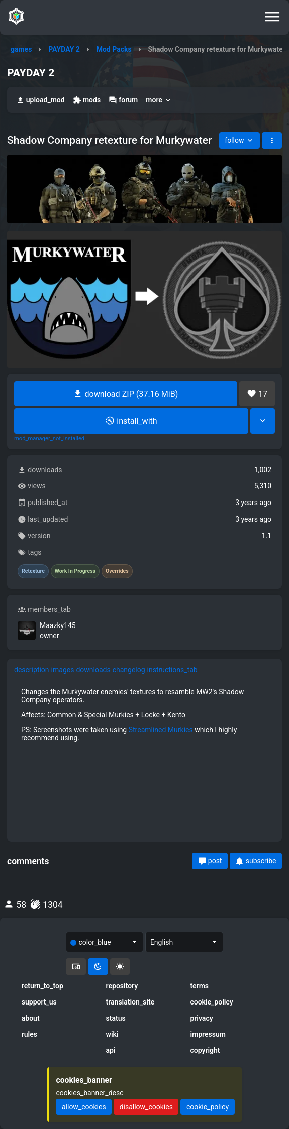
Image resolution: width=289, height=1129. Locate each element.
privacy (201, 1018)
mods (87, 100)
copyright (205, 1050)
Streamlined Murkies (161, 730)
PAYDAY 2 (64, 49)
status (116, 1018)
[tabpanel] (144, 715)
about (31, 1018)
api (111, 1050)
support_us (39, 1002)
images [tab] (62, 670)
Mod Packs (114, 49)
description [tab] (31, 670)
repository (122, 986)
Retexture (33, 571)
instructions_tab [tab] (172, 670)
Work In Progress (75, 571)
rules (29, 1034)
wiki (112, 1034)
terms (199, 986)
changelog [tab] (129, 670)
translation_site (130, 1002)
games (21, 49)
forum (123, 100)
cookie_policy (211, 1002)
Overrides (117, 571)
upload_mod (40, 100)
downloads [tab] (93, 670)
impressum (208, 1034)
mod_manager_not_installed (49, 439)
